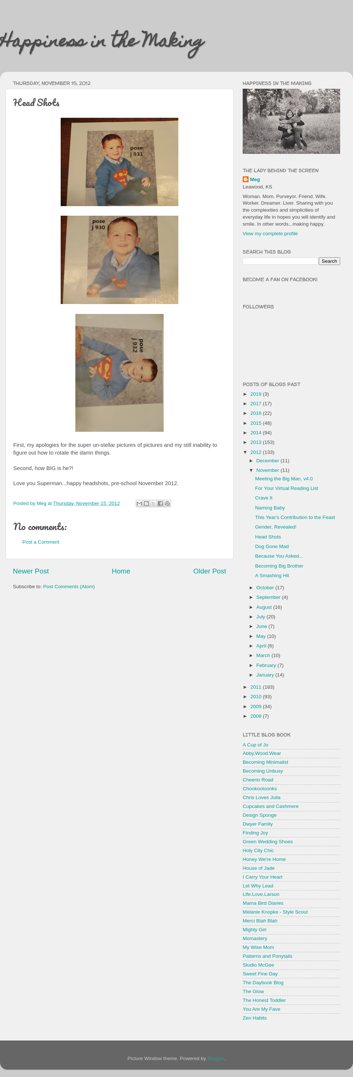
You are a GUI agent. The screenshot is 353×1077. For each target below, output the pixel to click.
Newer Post (31, 571)
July (261, 616)
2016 (256, 413)
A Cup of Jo (255, 745)
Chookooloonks (260, 788)
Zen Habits (255, 1018)
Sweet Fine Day (260, 974)
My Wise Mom (258, 947)
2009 (256, 706)
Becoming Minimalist (265, 762)
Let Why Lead (258, 886)
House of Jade (259, 868)
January (265, 675)
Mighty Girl (255, 929)
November (268, 470)
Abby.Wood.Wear (262, 753)
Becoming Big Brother (279, 566)
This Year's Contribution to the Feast (295, 517)
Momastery (255, 938)
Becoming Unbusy (263, 771)
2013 (256, 442)
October (265, 587)
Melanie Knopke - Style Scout (275, 912)
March (263, 655)
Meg (255, 179)
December (268, 460)
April (262, 646)
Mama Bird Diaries (263, 903)
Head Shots (268, 537)
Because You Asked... (279, 556)
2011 (256, 687)
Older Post (209, 571)
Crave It (263, 498)
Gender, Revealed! (276, 527)
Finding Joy (255, 833)
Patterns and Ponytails (267, 956)
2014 (256, 432)
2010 (256, 696)
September (269, 597)
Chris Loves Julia (262, 797)
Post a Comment (41, 542)
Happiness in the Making (102, 43)
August (264, 607)
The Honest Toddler (264, 1000)
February (267, 665)
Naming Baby (270, 508)
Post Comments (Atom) (69, 586)
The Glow (253, 991)
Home (121, 571)
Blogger (215, 1058)
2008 (256, 716)
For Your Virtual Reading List (286, 488)
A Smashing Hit (272, 575)
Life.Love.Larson (261, 894)
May (261, 636)
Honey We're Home (264, 859)
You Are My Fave (261, 1009)
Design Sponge (260, 815)
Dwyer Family (258, 824)
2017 (256, 403)
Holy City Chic (258, 850)
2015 (256, 423)
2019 (256, 394)
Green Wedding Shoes (268, 841)
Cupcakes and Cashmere (271, 806)
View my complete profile (270, 233)
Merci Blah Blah (260, 921)
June (262, 626)
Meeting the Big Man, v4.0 (284, 478)
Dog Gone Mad (272, 546)
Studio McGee (258, 965)
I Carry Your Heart (262, 877)
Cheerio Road (258, 780)
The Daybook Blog (263, 982)
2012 (256, 452)
